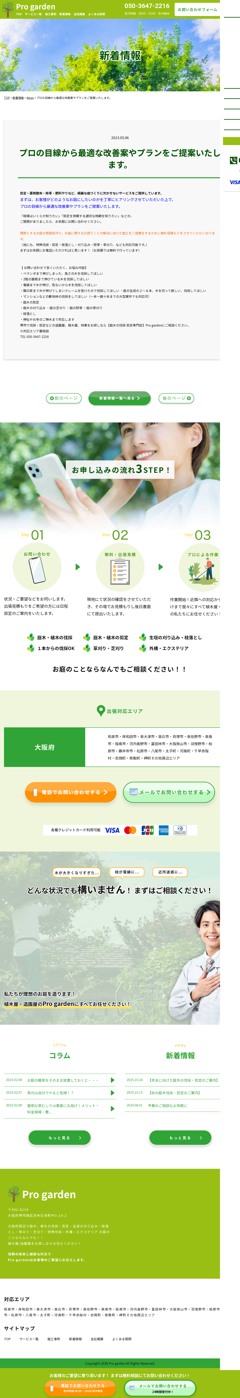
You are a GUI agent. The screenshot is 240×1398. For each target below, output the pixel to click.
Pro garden (35, 6)
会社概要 (79, 14)
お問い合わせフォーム (198, 9)
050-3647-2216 (147, 6)
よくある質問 (96, 14)
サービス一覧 (33, 14)
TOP (19, 14)
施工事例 (50, 14)
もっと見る (60, 1137)
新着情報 (65, 14)
